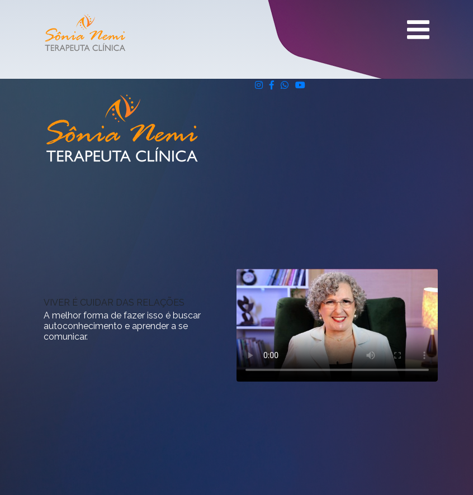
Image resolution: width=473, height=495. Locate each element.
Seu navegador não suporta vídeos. (337, 325)
